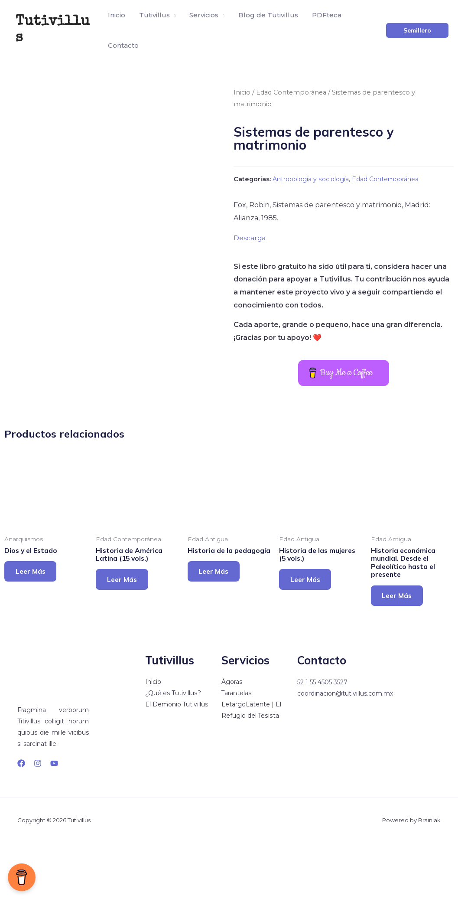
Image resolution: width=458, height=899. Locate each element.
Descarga (250, 237)
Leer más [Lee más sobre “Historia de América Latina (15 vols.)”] (125, 634)
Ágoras (231, 738)
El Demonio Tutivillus (176, 761)
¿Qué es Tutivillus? (173, 750)
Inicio (242, 92)
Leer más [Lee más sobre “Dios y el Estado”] (33, 625)
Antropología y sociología (313, 179)
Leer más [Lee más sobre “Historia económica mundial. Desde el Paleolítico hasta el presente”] (400, 650)
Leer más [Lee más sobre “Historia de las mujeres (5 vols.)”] (308, 634)
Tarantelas (236, 750)
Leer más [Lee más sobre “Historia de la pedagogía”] (217, 634)
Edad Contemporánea (292, 92)
